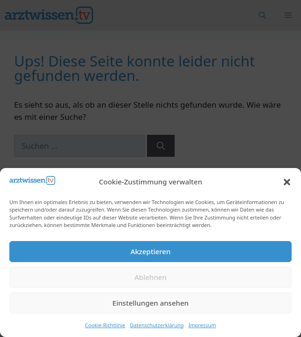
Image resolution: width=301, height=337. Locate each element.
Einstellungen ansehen (150, 303)
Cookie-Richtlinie (105, 325)
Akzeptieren (151, 251)
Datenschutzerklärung (157, 325)
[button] (287, 182)
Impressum (202, 325)
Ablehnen (150, 277)
